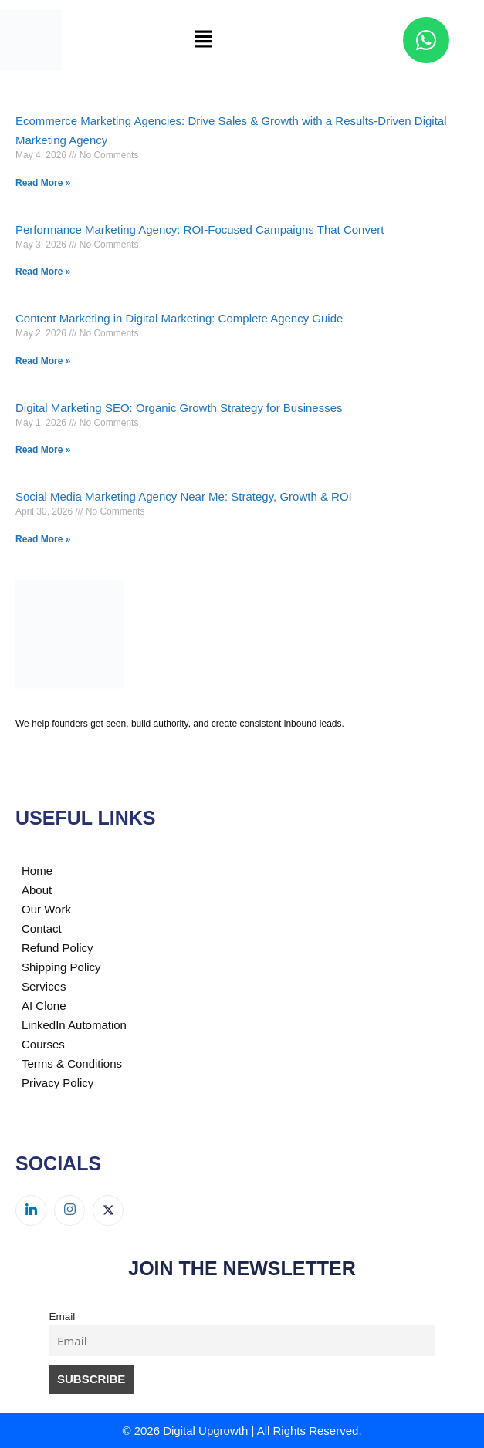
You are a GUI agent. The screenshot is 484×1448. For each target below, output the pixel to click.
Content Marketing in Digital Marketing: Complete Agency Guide (179, 318)
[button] (203, 40)
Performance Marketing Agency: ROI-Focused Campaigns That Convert (199, 229)
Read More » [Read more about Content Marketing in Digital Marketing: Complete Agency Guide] (42, 361)
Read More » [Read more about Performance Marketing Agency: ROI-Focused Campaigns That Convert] (42, 271)
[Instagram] (69, 1210)
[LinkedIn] (30, 1210)
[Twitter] (108, 1210)
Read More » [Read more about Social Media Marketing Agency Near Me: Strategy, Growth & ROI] (42, 539)
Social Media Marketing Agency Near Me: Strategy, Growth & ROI (183, 496)
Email (62, 1316)
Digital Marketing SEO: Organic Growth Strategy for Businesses (179, 407)
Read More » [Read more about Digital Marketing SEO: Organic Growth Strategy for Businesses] (42, 449)
